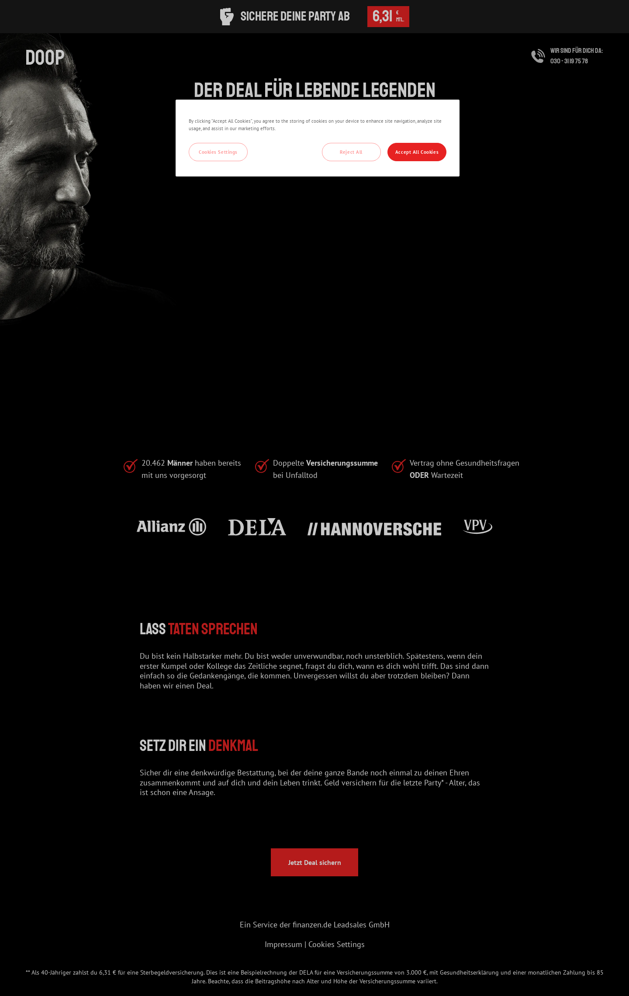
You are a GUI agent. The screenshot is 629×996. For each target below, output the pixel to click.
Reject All (351, 152)
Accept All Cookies (417, 152)
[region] (318, 138)
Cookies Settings (218, 152)
